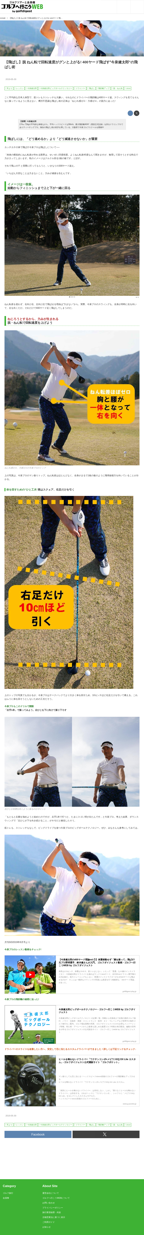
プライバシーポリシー (52, 1208)
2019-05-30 (11, 79)
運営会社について (50, 1193)
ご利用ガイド (48, 1222)
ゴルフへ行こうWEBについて (56, 1198)
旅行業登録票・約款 (51, 1212)
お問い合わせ (48, 1203)
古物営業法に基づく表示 (53, 1217)
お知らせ (46, 1227)
